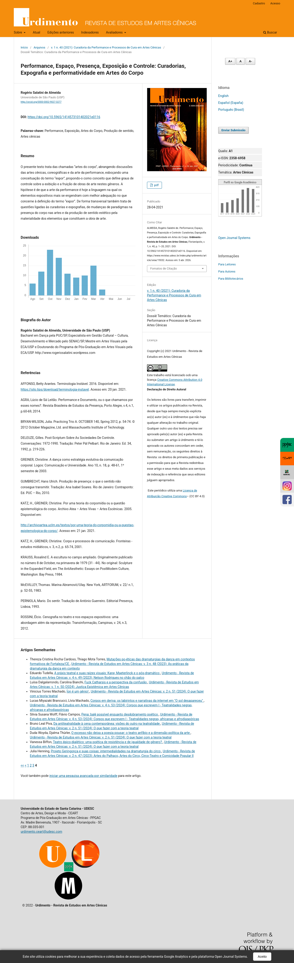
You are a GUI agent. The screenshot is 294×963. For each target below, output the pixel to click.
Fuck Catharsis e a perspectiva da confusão (116, 682)
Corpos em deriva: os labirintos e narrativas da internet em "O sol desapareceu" (147, 700)
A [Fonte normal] (240, 61)
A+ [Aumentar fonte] (230, 61)
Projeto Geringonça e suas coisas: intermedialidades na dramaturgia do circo (106, 751)
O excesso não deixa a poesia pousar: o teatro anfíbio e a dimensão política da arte (130, 733)
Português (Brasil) (231, 109)
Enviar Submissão (233, 130)
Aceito (262, 956)
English (223, 96)
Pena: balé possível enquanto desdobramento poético (120, 714)
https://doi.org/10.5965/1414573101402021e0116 (64, 117)
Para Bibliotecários (230, 278)
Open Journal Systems (234, 238)
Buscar (270, 32)
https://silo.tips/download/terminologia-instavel (55, 389)
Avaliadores (114, 32)
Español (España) (230, 103)
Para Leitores (227, 264)
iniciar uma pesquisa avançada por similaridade (83, 776)
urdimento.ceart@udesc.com (41, 831)
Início (24, 47)
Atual (36, 32)
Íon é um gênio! (78, 691)
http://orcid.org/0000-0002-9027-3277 (41, 101)
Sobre (18, 32)
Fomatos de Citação (163, 268)
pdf (155, 185)
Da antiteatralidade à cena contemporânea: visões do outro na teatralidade (107, 723)
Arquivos (39, 47)
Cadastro (259, 3)
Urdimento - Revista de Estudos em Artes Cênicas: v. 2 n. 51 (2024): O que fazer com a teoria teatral (101, 737)
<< (22, 765)
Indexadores (90, 32)
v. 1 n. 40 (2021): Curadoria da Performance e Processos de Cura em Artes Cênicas (106, 47)
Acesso (275, 3)
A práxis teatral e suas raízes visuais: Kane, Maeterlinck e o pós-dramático (107, 673)
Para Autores (226, 271)
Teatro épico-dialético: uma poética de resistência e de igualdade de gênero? (108, 742)
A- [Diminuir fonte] (250, 61)
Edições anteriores (60, 32)
